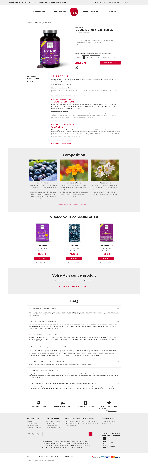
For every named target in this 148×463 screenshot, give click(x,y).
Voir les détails (98, 68)
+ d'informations (42, 262)
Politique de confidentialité (48, 456)
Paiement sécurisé (51, 425)
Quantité (77, 57)
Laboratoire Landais (33, 425)
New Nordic (79, 27)
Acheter (42, 258)
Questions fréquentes (108, 421)
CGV (28, 456)
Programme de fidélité (53, 421)
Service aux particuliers (72, 423)
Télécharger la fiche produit (61, 121)
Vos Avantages (60, 12)
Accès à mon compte (90, 421)
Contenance (105, 57)
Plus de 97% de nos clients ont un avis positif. (109, 406)
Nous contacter (107, 423)
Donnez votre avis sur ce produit (74, 287)
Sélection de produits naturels (74, 421)
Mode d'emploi (33, 78)
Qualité (30, 81)
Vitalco (107, 439)
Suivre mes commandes (90, 423)
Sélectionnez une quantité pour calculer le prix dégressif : (93, 53)
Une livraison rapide (52, 423)
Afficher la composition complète (74, 205)
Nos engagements (90, 12)
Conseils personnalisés (53, 427)
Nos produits (39, 12)
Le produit (32, 76)
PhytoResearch (32, 423)
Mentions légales (67, 456)
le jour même (62, 405)
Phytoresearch (109, 446)
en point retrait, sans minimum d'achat (85, 406)
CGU (34, 456)
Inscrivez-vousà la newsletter (33, 434)
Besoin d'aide (110, 12)
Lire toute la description (62, 99)
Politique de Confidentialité (81, 443)
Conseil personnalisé (71, 425)
